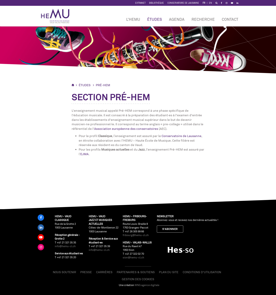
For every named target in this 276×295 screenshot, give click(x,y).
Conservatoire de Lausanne (183, 3)
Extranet (140, 3)
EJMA (84, 154)
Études (154, 19)
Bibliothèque (156, 3)
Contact (230, 19)
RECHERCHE (203, 19)
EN (210, 3)
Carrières (104, 272)
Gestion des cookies (138, 279)
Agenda (176, 19)
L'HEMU (133, 19)
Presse (86, 272)
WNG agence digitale (147, 285)
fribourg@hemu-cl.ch (136, 235)
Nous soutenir (64, 272)
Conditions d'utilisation (202, 272)
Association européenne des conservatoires (126, 129)
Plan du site (168, 272)
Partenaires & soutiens (136, 272)
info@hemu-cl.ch (65, 246)
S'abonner (170, 229)
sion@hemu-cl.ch (133, 257)
